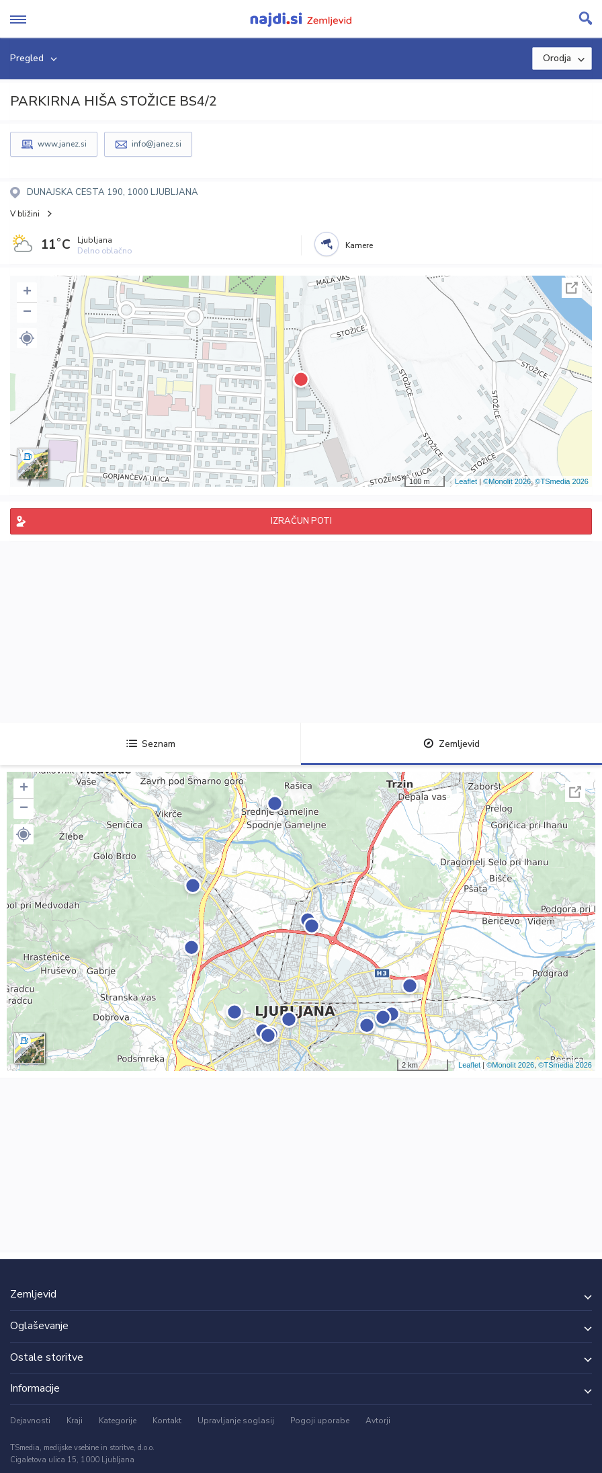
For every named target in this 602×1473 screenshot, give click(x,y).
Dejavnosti (30, 1420)
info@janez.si (156, 143)
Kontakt (167, 1420)
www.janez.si (62, 143)
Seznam (150, 744)
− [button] (27, 313)
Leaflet (466, 481)
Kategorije (117, 1420)
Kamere (359, 245)
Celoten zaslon (572, 288)
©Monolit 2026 (507, 481)
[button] (27, 338)
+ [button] (27, 292)
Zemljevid (451, 744)
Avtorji (378, 1420)
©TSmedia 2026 (562, 481)
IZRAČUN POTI (301, 521)
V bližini (25, 213)
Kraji (75, 1420)
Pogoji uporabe (319, 1420)
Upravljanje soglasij (236, 1420)
